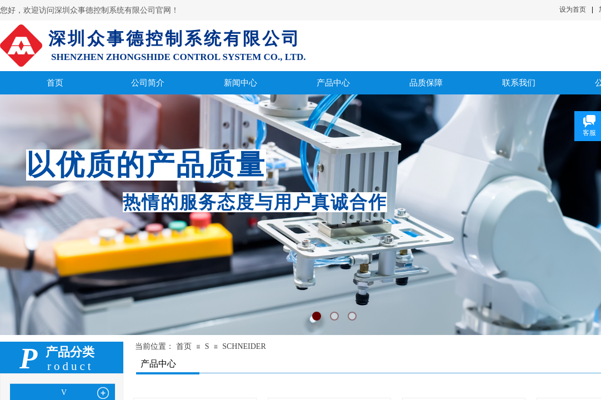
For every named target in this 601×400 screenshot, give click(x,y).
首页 (184, 346)
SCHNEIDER (244, 346)
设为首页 (572, 9)
